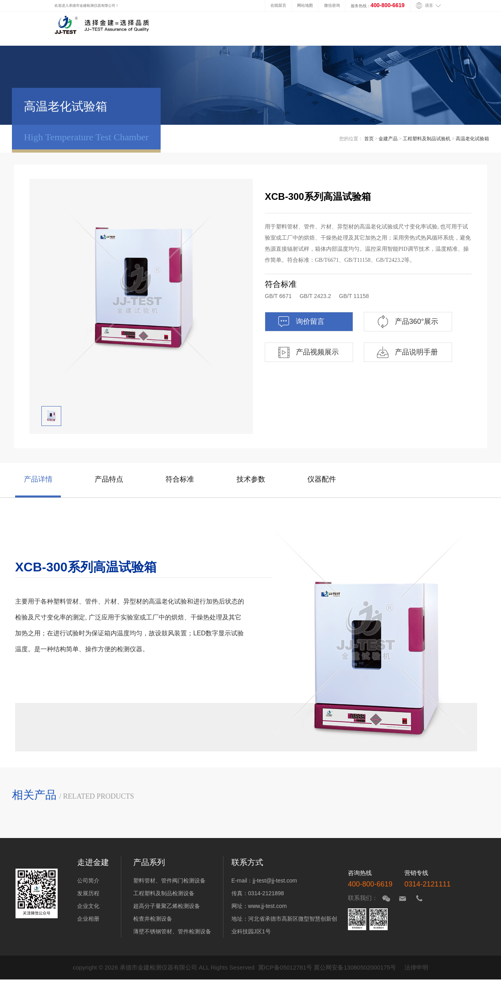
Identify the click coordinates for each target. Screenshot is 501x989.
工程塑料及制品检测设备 (163, 893)
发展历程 (88, 893)
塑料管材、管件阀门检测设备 (169, 880)
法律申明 (416, 967)
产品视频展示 (308, 352)
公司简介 (88, 880)
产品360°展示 (407, 321)
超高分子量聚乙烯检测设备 (166, 906)
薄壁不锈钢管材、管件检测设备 (172, 931)
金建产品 (388, 138)
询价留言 (300, 321)
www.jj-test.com (267, 906)
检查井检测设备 (152, 918)
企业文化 (88, 906)
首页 (369, 138)
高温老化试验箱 (472, 138)
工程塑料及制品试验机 (427, 138)
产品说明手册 (407, 352)
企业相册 (88, 918)
